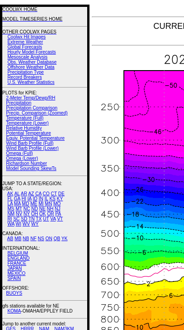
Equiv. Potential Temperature (35, 138)
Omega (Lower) (22, 158)
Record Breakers (24, 77)
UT (46, 218)
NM (11, 213)
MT (19, 208)
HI (24, 198)
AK (10, 193)
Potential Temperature (28, 133)
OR (50, 213)
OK (42, 213)
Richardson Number (26, 163)
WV (26, 223)
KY (60, 198)
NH (50, 208)
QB (57, 238)
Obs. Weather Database (31, 62)
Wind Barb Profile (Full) (29, 143)
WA (10, 223)
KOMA (14, 311)
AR (24, 193)
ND (34, 208)
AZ (31, 193)
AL (17, 193)
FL (9, 198)
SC (16, 218)
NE (42, 208)
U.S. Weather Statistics (31, 82)
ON (48, 238)
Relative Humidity (24, 128)
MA (17, 203)
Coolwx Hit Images (26, 36)
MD (25, 203)
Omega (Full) (19, 153)
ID (35, 198)
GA (17, 198)
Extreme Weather (25, 41)
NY (26, 213)
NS (41, 238)
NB (25, 238)
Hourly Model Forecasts (31, 52)
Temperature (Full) (25, 118)
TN (31, 218)
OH (34, 213)
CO (46, 193)
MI (41, 203)
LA (10, 203)
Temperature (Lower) (27, 123)
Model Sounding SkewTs (31, 168)
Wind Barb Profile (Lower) (32, 148)
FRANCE (16, 263)
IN (41, 198)
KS (53, 198)
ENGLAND (18, 258)
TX (39, 218)
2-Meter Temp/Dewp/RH (30, 97)
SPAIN (14, 278)
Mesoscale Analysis (27, 57)
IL (46, 198)
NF (33, 238)
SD (24, 218)
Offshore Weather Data (30, 67)
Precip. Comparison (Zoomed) (36, 113)
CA (38, 193)
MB (18, 238)
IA (30, 198)
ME (33, 203)
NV (19, 213)
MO (57, 203)
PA (58, 213)
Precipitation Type (25, 72)
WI (18, 223)
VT (60, 218)
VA (53, 218)
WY (35, 223)
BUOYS (14, 293)
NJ (57, 208)
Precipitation (18, 102)
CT (54, 193)
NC (26, 208)
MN (48, 203)
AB (10, 238)
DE (61, 193)
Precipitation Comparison (31, 107)
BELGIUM (17, 253)
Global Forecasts (24, 47)
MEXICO (16, 273)
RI (9, 218)
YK (64, 238)
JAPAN (14, 268)
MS (10, 208)
